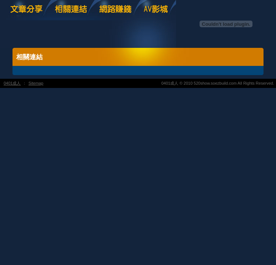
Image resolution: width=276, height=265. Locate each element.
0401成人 (12, 83)
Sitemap (35, 83)
